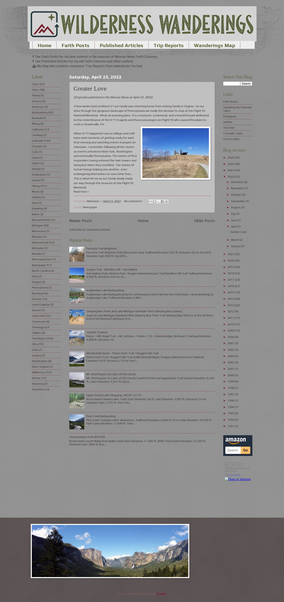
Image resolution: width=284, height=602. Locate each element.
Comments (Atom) (98, 229)
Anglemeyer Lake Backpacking (105, 290)
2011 (231, 317)
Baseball (37, 118)
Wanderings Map (214, 45)
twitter (227, 122)
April (234, 226)
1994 (231, 407)
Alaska (36, 95)
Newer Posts (80, 220)
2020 (231, 260)
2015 (231, 292)
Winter (36, 378)
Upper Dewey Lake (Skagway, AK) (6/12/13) (113, 395)
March (235, 239)
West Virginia (40, 366)
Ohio (35, 276)
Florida (36, 169)
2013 (231, 305)
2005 (231, 349)
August (236, 207)
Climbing (37, 135)
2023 (231, 170)
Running (37, 293)
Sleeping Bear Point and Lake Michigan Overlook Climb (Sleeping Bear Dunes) (134, 311)
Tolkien (36, 332)
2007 (231, 343)
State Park (38, 315)
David (35, 157)
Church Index (231, 139)
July (233, 213)
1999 (231, 381)
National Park (40, 242)
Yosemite (38, 389)
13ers (35, 84)
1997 (231, 394)
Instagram (229, 116)
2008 (231, 337)
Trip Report (39, 338)
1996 (231, 400)
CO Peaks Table (232, 133)
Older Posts (204, 220)
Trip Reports (169, 45)
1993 (231, 413)
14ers (35, 89)
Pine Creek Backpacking (101, 416)
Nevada (36, 253)
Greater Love (90, 88)
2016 (231, 286)
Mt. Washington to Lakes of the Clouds (111, 374)
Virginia (36, 355)
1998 (231, 387)
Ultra (35, 344)
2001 (231, 368)
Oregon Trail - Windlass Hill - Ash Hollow (111, 269)
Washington (40, 361)
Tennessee (39, 321)
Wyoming (38, 383)
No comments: (133, 201)
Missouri (37, 236)
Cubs (35, 152)
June (234, 220)
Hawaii (36, 180)
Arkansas (38, 106)
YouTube (229, 127)
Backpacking (39, 112)
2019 (231, 267)
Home (44, 45)
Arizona (37, 101)
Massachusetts (41, 219)
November (237, 188)
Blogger (161, 593)
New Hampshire (42, 259)
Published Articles (121, 45)
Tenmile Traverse (97, 332)
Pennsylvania (40, 287)
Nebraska (38, 248)
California (38, 129)
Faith (35, 163)
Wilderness (39, 372)
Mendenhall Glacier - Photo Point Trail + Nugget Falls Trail (122, 353)
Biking (36, 123)
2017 (231, 279)
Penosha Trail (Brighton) (101, 248)
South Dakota (41, 304)
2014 (231, 298)
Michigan (37, 225)
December (237, 182)
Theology (37, 327)
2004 (231, 356)
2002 (231, 362)
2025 (231, 157)
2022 (231, 176)
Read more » (81, 191)
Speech (36, 310)
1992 (231, 419)
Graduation (39, 174)
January (236, 246)
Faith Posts (75, 45)
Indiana (36, 197)
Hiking (36, 186)
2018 (231, 273)
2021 (231, 254)
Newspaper (90, 207)
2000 (231, 375)
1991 (231, 426)
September (238, 201)
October (236, 194)
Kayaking (37, 208)
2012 (231, 311)
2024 (231, 164)
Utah (35, 349)
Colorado (37, 140)
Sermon (37, 299)
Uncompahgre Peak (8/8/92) (87, 437)
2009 (231, 330)
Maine (35, 214)
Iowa (35, 202)
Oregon (36, 282)
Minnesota (38, 231)
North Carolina (41, 270)
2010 (231, 324)
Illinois (36, 191)
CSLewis (37, 146)
